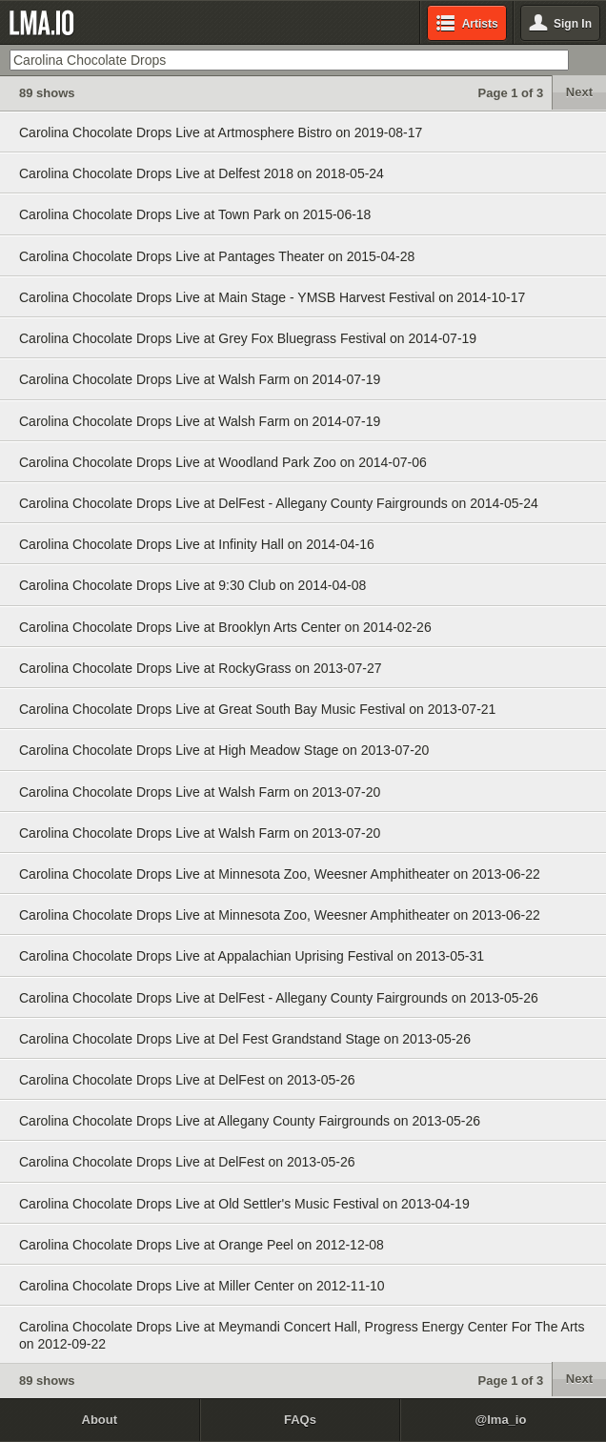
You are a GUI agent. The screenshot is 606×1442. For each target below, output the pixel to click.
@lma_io (501, 1419)
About (100, 1419)
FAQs (300, 1419)
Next (579, 92)
